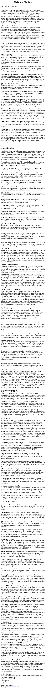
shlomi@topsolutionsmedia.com (10, 686)
